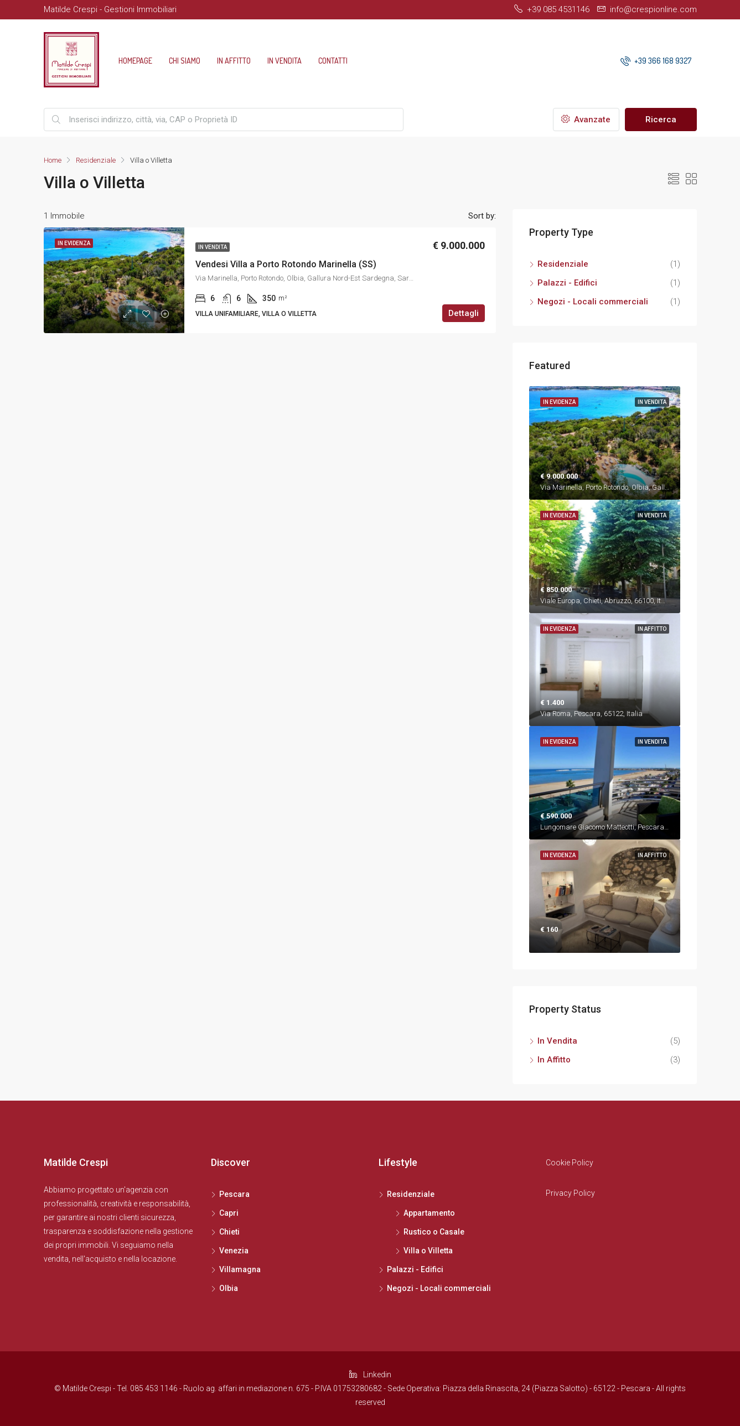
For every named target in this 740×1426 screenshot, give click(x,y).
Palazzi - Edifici (567, 283)
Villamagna (240, 1269)
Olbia (228, 1288)
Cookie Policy (569, 1162)
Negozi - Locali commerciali (592, 302)
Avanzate (585, 120)
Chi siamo (184, 60)
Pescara (234, 1194)
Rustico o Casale (433, 1231)
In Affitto (234, 60)
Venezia (234, 1250)
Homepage (135, 60)
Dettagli (463, 313)
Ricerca (660, 120)
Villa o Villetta (428, 1250)
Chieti (229, 1231)
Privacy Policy (570, 1193)
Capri (229, 1213)
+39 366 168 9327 (655, 61)
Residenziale (96, 160)
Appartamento (429, 1213)
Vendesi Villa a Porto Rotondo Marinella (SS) (285, 264)
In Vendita (284, 60)
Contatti (333, 60)
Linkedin (370, 1374)
